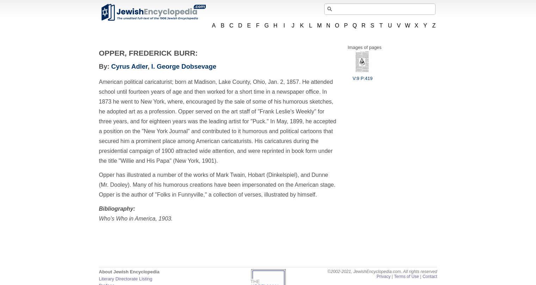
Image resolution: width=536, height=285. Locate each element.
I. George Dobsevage (183, 66)
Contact (430, 276)
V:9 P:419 (363, 75)
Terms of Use (406, 276)
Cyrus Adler (129, 66)
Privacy (384, 276)
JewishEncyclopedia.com (153, 12)
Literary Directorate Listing (126, 278)
